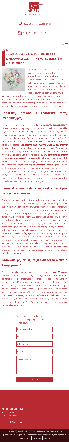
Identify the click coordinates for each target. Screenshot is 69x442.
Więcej (47, 438)
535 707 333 (46, 24)
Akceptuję (37, 438)
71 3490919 (11, 418)
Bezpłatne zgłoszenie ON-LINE (37, 32)
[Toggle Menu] (62, 44)
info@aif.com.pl (16, 422)
